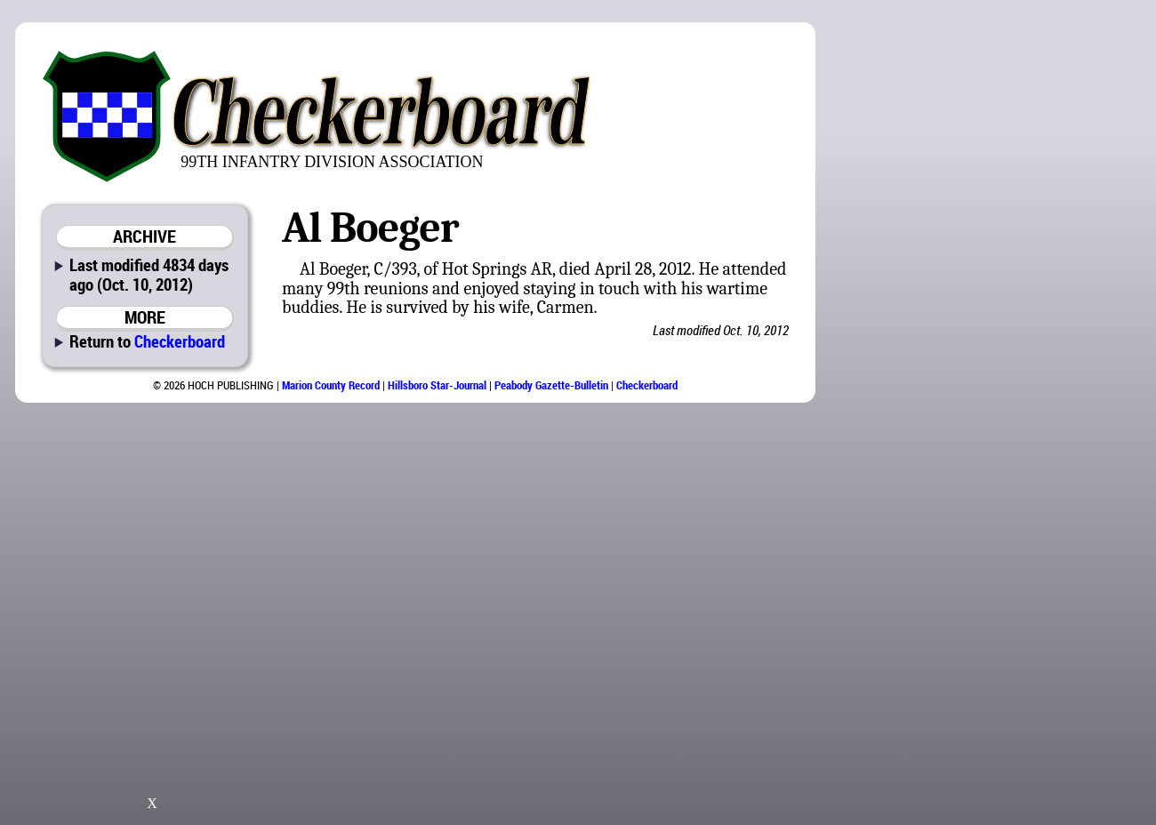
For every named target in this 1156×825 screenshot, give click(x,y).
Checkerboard (179, 341)
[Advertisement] (1048, 293)
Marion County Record (331, 385)
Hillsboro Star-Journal (437, 385)
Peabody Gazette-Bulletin (551, 385)
